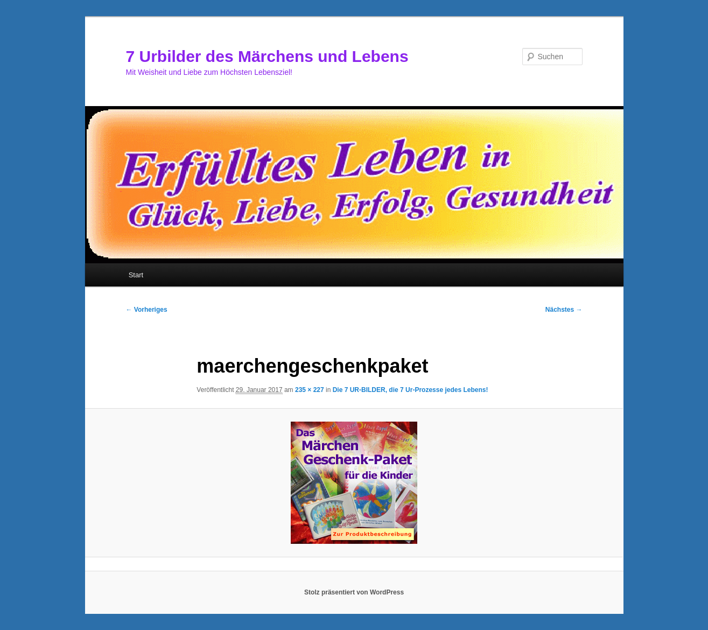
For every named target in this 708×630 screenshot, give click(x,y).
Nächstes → (564, 309)
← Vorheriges (146, 309)
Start (136, 275)
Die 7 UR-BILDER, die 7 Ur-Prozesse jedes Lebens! (410, 390)
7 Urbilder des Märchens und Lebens (267, 56)
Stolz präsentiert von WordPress (354, 592)
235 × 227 (309, 390)
